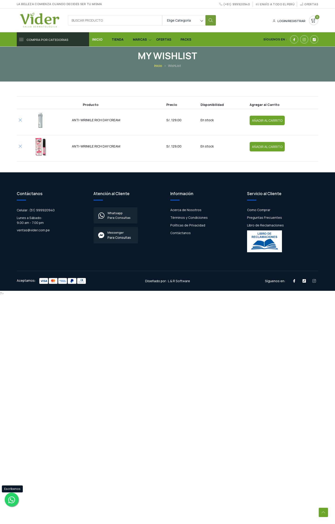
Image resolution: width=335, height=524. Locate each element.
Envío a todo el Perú (277, 4)
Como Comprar (258, 210)
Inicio (158, 65)
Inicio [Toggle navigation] (97, 39)
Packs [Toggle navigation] (186, 39)
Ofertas (311, 4)
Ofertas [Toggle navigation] (163, 39)
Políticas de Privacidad (187, 225)
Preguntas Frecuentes (264, 217)
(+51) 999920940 (236, 4)
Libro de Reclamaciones (265, 225)
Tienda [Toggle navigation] (118, 39)
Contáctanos (180, 233)
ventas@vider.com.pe (33, 230)
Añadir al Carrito (267, 120)
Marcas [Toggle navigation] (140, 39)
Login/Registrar (289, 21)
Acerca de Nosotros (185, 210)
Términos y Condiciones (189, 217)
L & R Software (179, 281)
